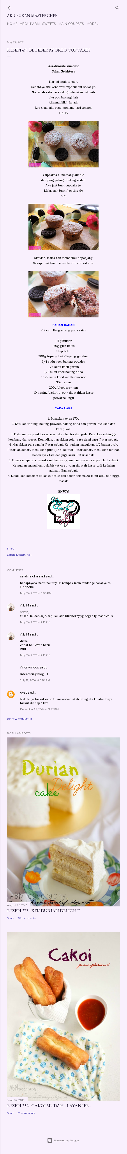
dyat (23, 692)
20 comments (26, 918)
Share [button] (10, 548)
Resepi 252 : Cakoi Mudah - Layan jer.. (49, 1105)
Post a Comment (19, 719)
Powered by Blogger (63, 1140)
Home (12, 24)
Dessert (20, 554)
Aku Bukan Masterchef (32, 15)
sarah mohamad (32, 576)
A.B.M (24, 605)
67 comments (26, 1113)
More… (92, 24)
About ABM (30, 24)
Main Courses (71, 24)
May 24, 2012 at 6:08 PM (35, 593)
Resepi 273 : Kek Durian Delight (43, 910)
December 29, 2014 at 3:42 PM (39, 709)
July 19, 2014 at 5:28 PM (35, 680)
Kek (29, 554)
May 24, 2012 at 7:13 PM (35, 622)
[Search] (117, 7)
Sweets (49, 24)
